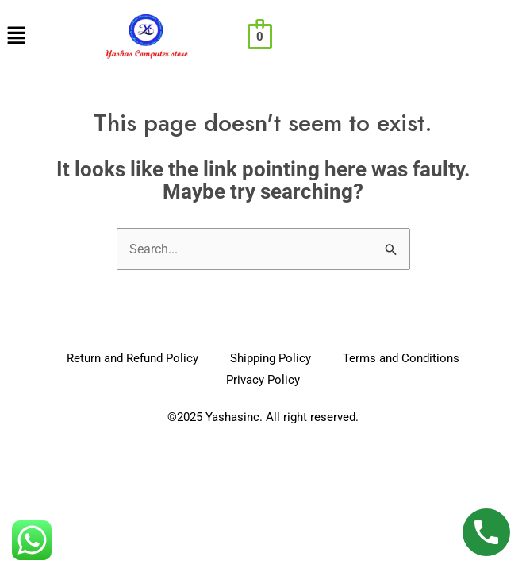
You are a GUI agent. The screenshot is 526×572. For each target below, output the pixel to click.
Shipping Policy (270, 358)
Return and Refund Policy (132, 358)
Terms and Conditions (401, 358)
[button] (16, 36)
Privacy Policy (263, 380)
